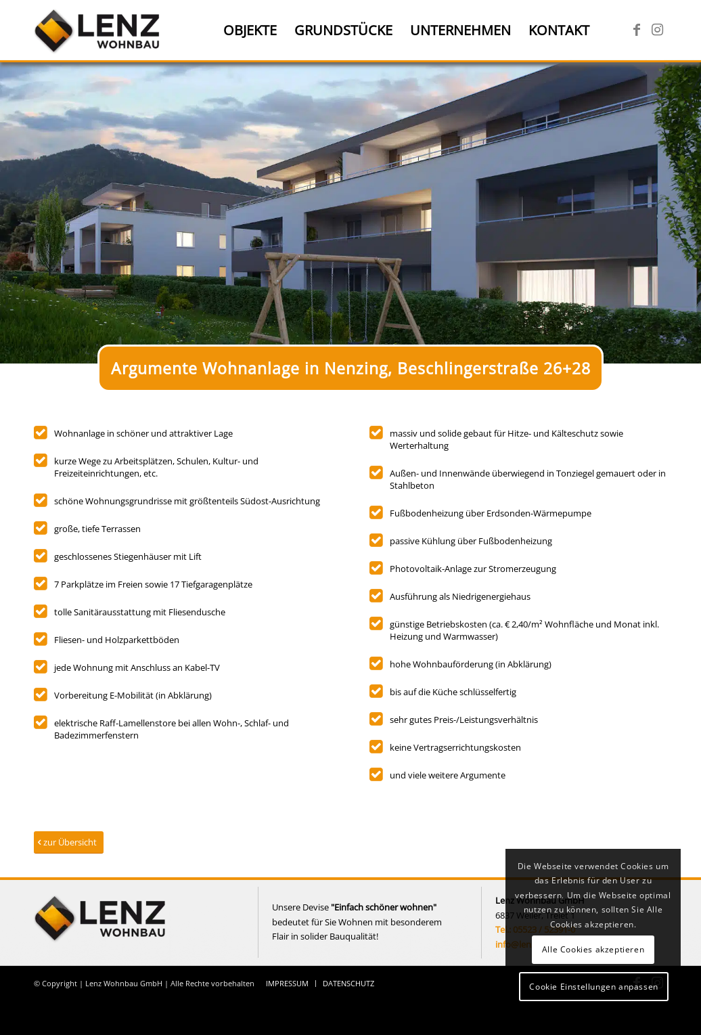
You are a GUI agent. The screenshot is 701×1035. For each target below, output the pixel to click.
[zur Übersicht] (69, 842)
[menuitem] (250, 30)
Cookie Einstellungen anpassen (593, 986)
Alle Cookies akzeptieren (593, 949)
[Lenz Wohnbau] (98, 30)
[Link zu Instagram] (657, 30)
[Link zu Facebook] (637, 30)
